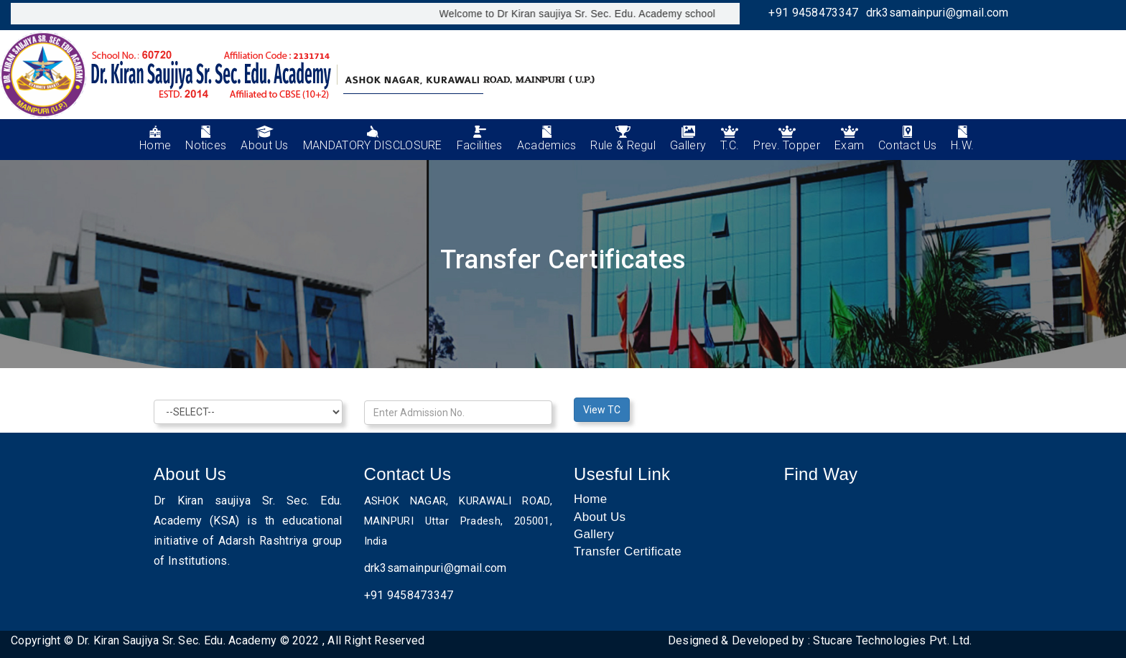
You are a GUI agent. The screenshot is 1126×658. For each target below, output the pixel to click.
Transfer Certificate (627, 551)
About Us (599, 517)
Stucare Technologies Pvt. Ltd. (892, 640)
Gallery (594, 534)
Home (591, 499)
